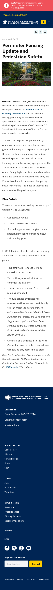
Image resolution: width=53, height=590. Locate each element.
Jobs (7, 483)
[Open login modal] (43, 22)
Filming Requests (13, 516)
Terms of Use (30, 579)
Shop (7, 538)
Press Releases (12, 511)
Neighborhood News (14, 520)
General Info (11, 449)
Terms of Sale (43, 579)
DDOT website (13, 367)
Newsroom (10, 507)
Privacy (20, 579)
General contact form (16, 419)
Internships (10, 487)
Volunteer (9, 492)
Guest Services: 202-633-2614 (20, 414)
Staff (7, 467)
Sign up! (36, 563)
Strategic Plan (12, 458)
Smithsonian (9, 579)
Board (7, 463)
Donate (8, 530)
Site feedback (12, 425)
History (8, 454)
